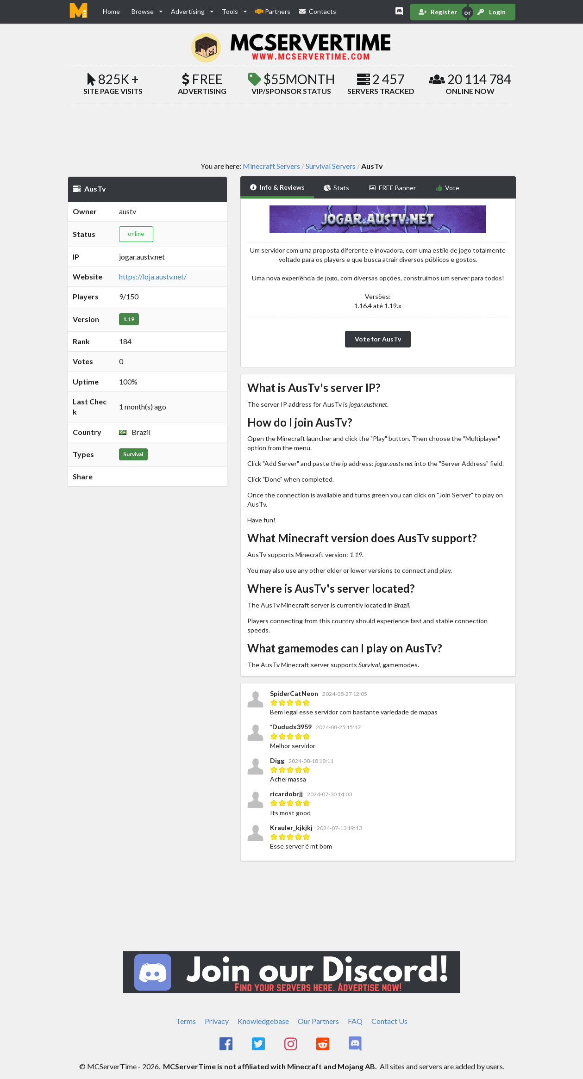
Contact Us (389, 1021)
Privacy (217, 1021)
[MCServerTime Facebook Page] (227, 1044)
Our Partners (318, 1021)
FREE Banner (392, 188)
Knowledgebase (263, 1021)
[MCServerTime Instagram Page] (291, 1044)
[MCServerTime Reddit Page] (323, 1044)
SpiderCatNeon (295, 693)
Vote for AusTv (378, 339)
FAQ (355, 1021)
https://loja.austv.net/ (153, 276)
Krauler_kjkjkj (291, 827)
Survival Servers (331, 166)
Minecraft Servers (271, 166)
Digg (277, 760)
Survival (133, 454)
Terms (186, 1021)
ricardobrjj (286, 794)
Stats (337, 188)
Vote (447, 188)
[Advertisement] (291, 132)
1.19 (128, 319)
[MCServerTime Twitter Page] (259, 1044)
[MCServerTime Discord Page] (355, 1044)
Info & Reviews (277, 187)
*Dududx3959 (291, 727)
